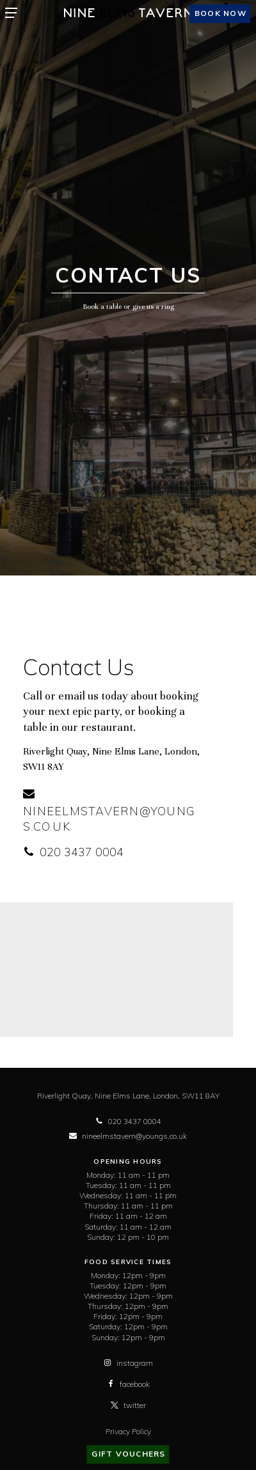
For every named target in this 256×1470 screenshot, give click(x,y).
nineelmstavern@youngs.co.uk (109, 811)
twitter (128, 1405)
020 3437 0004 (73, 852)
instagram (128, 1363)
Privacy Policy (128, 1431)
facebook (128, 1384)
